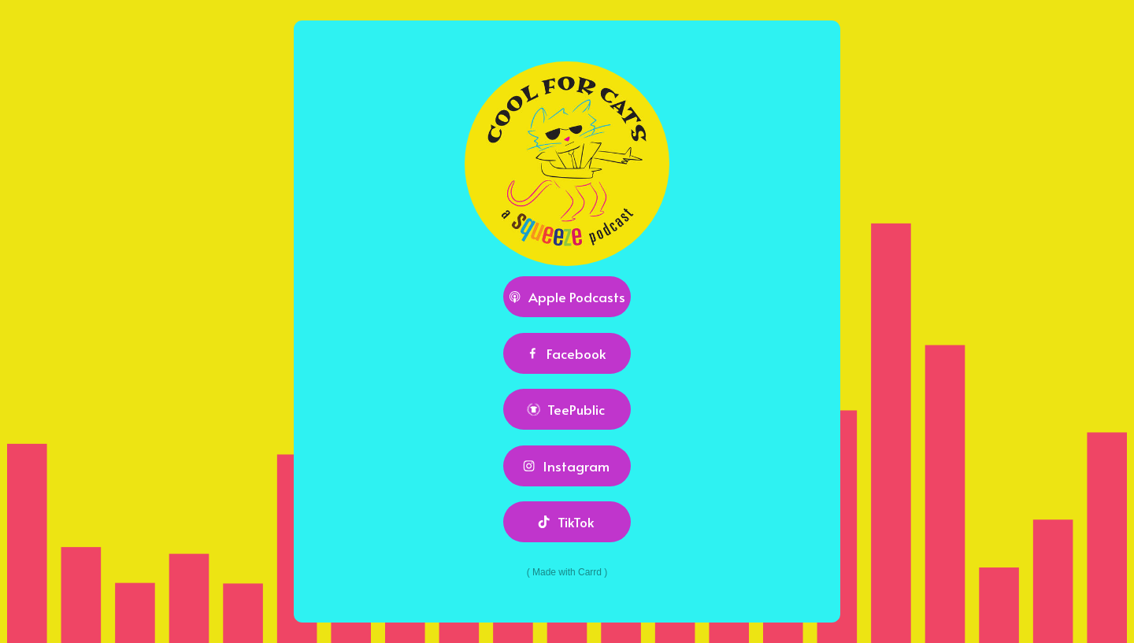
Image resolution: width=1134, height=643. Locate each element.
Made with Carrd (567, 572)
